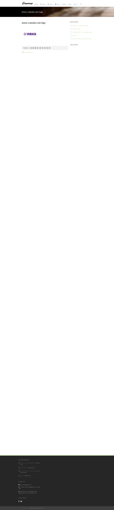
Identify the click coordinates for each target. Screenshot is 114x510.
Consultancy (64, 4)
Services (50, 4)
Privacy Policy (26, 508)
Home (36, 4)
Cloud (57, 4)
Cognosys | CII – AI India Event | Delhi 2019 (80, 25)
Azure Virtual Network (76, 28)
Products (42, 4)
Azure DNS (74, 35)
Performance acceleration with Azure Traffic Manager (81, 38)
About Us (75, 4)
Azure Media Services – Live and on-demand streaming (82, 32)
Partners (70, 4)
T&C (23, 508)
